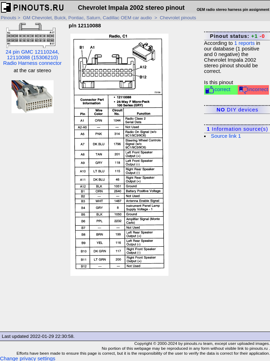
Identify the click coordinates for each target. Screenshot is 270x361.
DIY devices (237, 110)
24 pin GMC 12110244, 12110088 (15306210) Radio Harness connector (32, 44)
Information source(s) (237, 129)
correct (217, 90)
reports (244, 43)
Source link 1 (226, 136)
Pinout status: (237, 36)
